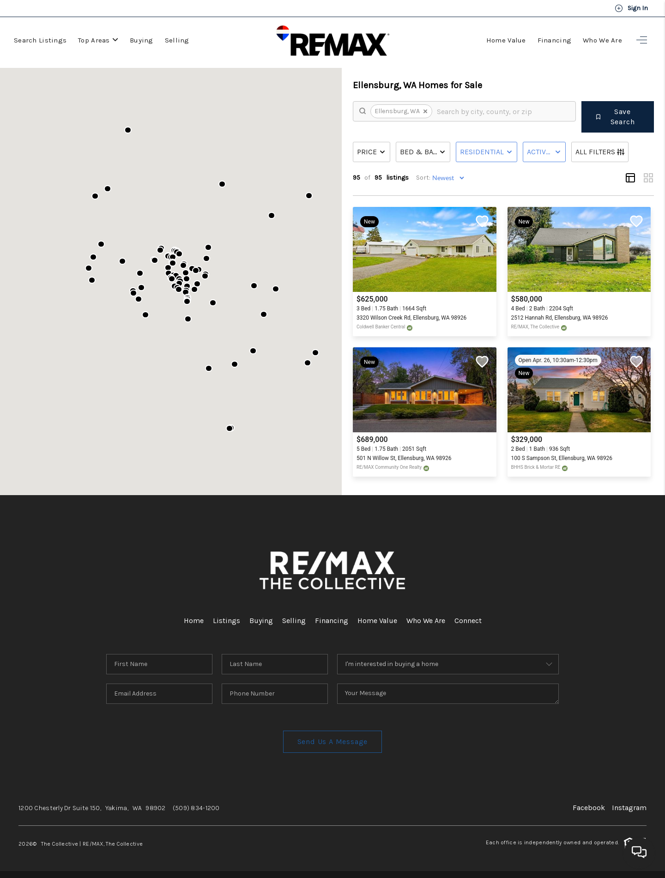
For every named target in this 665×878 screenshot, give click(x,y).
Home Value (506, 40)
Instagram (629, 807)
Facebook (589, 807)
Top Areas (98, 40)
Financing (555, 40)
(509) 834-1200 (196, 808)
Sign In (631, 8)
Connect (468, 620)
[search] (503, 111)
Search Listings (40, 40)
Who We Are (602, 40)
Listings (226, 620)
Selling (177, 40)
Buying (141, 40)
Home (194, 620)
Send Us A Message (332, 741)
